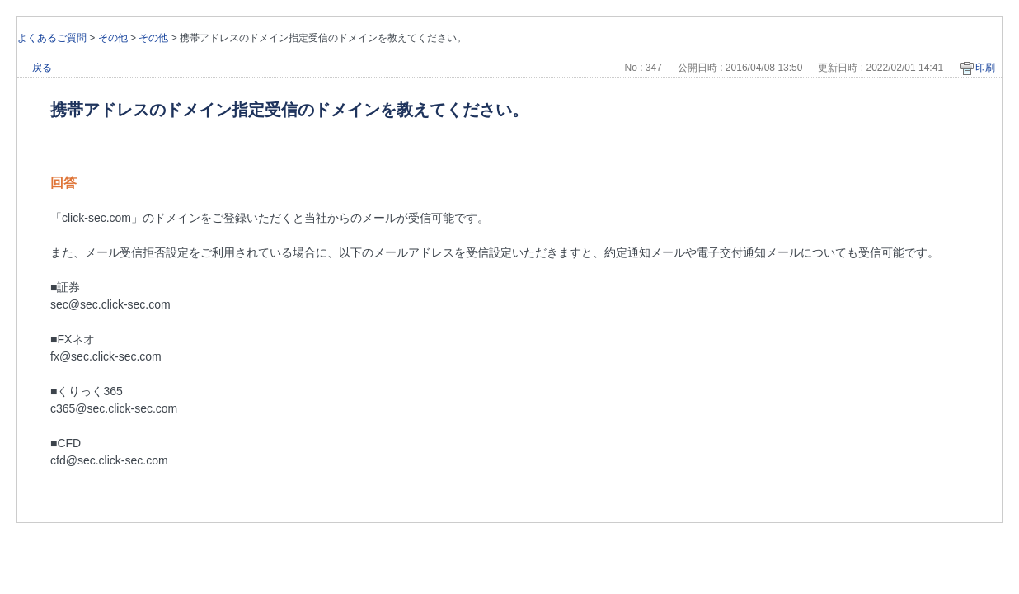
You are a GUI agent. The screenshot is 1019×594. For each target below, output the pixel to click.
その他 (113, 38)
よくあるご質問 (52, 38)
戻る (42, 67)
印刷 (985, 67)
